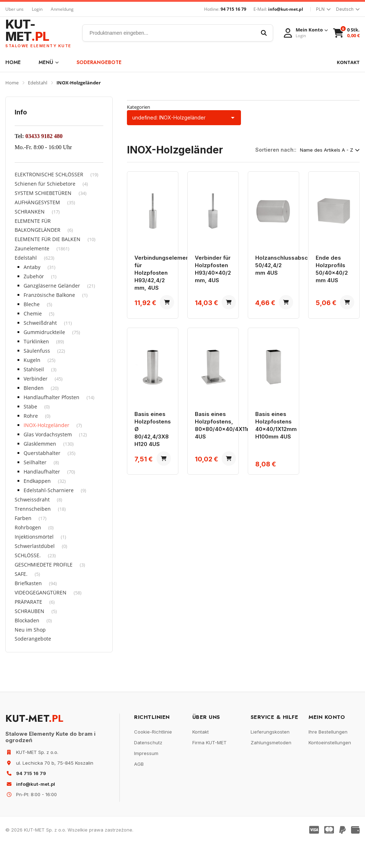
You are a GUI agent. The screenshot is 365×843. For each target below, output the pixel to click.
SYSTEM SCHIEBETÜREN (43, 193)
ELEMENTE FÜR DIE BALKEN (47, 239)
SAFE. (21, 573)
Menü (49, 62)
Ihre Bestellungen (328, 732)
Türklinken (36, 341)
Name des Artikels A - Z (330, 150)
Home (13, 62)
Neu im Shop (30, 629)
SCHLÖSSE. (28, 555)
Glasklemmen (40, 443)
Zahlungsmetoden (271, 742)
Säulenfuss (37, 350)
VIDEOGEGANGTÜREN (40, 592)
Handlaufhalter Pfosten (51, 397)
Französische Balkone (49, 294)
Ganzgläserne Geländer (52, 285)
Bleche (32, 304)
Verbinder (36, 378)
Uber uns (14, 9)
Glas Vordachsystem (48, 434)
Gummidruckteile (44, 332)
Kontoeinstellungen (330, 742)
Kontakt (200, 732)
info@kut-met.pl (285, 9)
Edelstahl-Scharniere (49, 490)
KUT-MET (38, 33)
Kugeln (32, 360)
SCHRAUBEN (29, 611)
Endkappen (37, 480)
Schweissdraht (32, 499)
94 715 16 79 (233, 9)
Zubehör (34, 276)
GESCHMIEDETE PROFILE (44, 564)
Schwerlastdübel (35, 546)
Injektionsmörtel (34, 536)
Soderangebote (99, 62)
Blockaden (27, 620)
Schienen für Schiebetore (45, 183)
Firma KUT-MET (209, 742)
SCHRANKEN (30, 211)
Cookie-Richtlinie (153, 732)
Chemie (33, 313)
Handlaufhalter (42, 471)
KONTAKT (348, 62)
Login (37, 9)
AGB (139, 764)
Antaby (32, 267)
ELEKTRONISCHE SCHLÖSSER (49, 174)
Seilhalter (35, 462)
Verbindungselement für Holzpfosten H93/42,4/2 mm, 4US (162, 272)
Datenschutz (148, 742)
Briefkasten (28, 583)
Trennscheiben (33, 508)
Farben (23, 518)
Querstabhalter (42, 453)
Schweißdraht (40, 322)
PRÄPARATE (28, 601)
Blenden (34, 387)
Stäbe (30, 406)
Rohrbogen (28, 527)
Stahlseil (34, 369)
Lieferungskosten (270, 732)
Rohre (31, 415)
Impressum (146, 753)
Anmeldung (62, 9)
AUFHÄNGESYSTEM (37, 202)
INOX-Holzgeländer (46, 425)
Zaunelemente (32, 248)
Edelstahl (37, 82)
